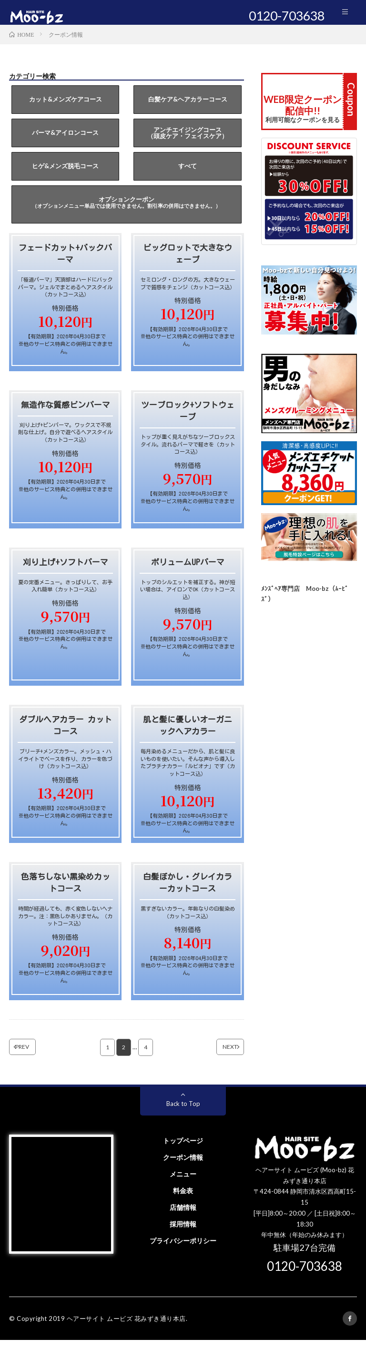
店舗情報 (183, 1216)
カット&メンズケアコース (65, 108)
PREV (36, 1056)
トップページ (183, 1150)
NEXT (216, 1056)
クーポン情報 (183, 1166)
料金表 (183, 1200)
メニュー (183, 1183)
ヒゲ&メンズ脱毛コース (66, 175)
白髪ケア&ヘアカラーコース (187, 108)
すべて (188, 175)
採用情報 (183, 1233)
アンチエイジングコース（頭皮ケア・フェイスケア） (187, 141)
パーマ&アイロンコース (66, 141)
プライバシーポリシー (183, 1250)
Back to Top (183, 1112)
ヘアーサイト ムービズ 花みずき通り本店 (126, 1327)
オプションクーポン (126, 211)
